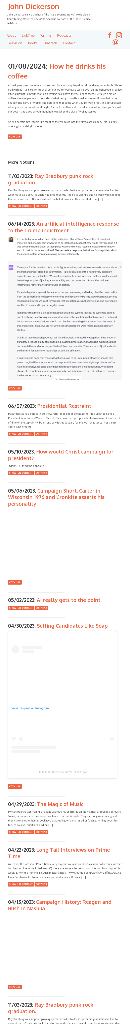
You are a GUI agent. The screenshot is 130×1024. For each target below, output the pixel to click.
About (11, 35)
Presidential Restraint (64, 406)
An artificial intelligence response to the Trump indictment (63, 227)
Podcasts (64, 35)
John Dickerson (37, 6)
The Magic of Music (60, 804)
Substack (50, 43)
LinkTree (28, 35)
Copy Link (14, 137)
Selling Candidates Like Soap (72, 626)
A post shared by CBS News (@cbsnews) (62, 772)
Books (33, 43)
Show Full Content (21, 206)
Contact (69, 43)
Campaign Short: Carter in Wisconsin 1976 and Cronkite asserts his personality (56, 497)
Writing (45, 35)
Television (14, 43)
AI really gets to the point (68, 600)
